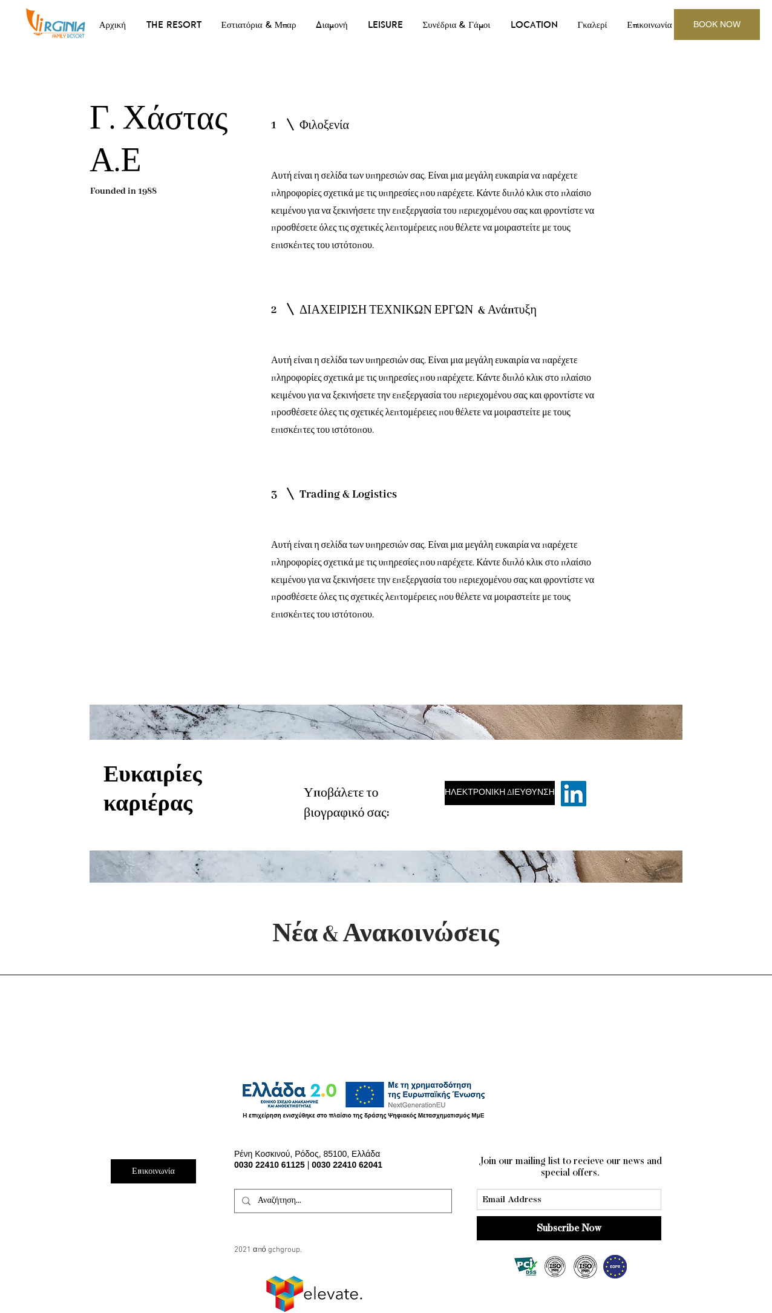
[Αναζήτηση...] (342, 1201)
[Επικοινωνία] (153, 1171)
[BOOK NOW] (717, 24)
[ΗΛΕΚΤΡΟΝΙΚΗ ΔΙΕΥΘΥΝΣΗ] (500, 793)
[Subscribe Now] (569, 1228)
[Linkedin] (573, 793)
